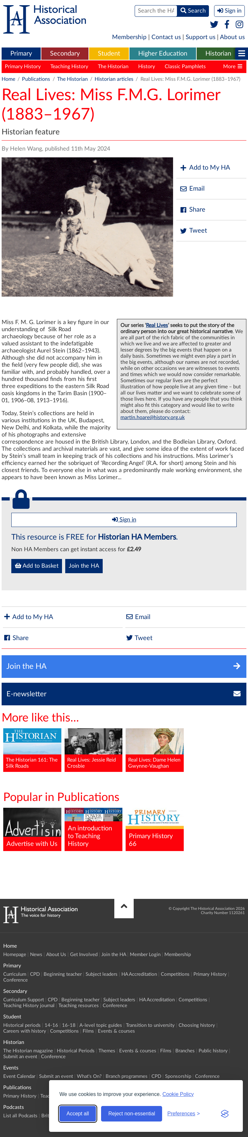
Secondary (65, 53)
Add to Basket (36, 566)
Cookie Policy (178, 1094)
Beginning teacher (63, 974)
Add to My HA (205, 167)
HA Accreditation (139, 974)
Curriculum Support (23, 999)
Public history (213, 1050)
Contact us (166, 37)
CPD (35, 974)
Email (192, 188)
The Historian (113, 66)
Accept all (78, 1113)
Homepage (14, 954)
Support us (200, 37)
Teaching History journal (29, 1005)
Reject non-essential (131, 1113)
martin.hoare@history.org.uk (152, 417)
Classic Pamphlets (185, 66)
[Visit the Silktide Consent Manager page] (224, 1113)
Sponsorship (178, 1076)
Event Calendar (19, 1076)
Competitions (175, 974)
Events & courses (116, 1031)
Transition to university (150, 1025)
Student (109, 53)
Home (8, 79)
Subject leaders (102, 974)
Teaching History (69, 66)
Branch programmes (127, 1076)
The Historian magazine (28, 1050)
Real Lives (157, 325)
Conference (15, 980)
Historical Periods (76, 1050)
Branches (185, 1050)
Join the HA (84, 566)
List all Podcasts (20, 1115)
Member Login (145, 954)
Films (88, 1031)
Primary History (23, 66)
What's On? (89, 1076)
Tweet (193, 230)
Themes (106, 1050)
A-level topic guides (100, 1025)
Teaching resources (78, 1005)
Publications (36, 79)
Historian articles (114, 79)
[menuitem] (21, 53)
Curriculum (14, 974)
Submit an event (20, 1056)
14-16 (51, 1025)
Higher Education (162, 53)
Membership (129, 37)
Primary (21, 53)
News (36, 954)
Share (192, 209)
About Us (56, 954)
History (146, 66)
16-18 (69, 1025)
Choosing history (197, 1025)
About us (232, 37)
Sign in (124, 519)
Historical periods (22, 1025)
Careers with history (24, 1031)
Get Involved (84, 954)
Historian (218, 53)
